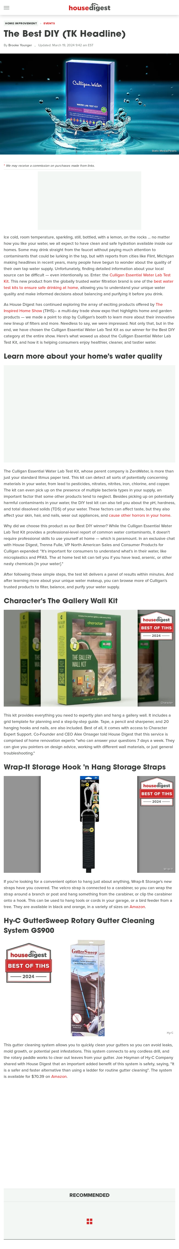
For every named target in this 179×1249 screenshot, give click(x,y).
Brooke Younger (20, 45)
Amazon (137, 907)
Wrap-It (168, 869)
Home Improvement (21, 23)
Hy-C (170, 1032)
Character (167, 702)
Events (49, 23)
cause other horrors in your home (139, 515)
